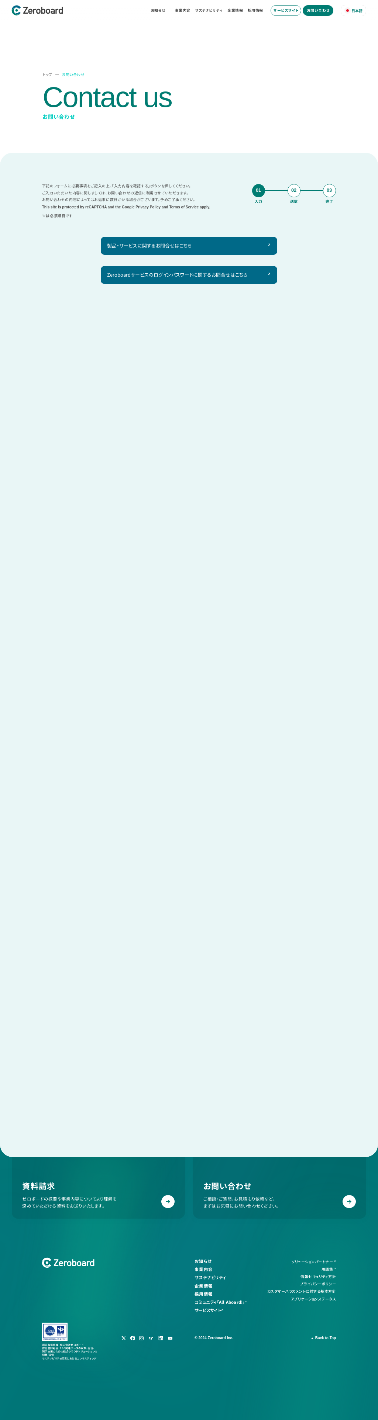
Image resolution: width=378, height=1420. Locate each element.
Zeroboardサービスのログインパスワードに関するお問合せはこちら (177, 274)
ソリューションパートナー (312, 1261)
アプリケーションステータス (313, 1298)
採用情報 (255, 10)
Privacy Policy (148, 207)
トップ (47, 74)
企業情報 (235, 10)
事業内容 (182, 10)
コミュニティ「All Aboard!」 (219, 1302)
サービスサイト (286, 10)
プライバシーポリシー (318, 1284)
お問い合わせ (318, 10)
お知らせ (158, 10)
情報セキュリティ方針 (318, 1276)
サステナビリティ (209, 10)
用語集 (327, 1269)
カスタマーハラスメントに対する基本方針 (301, 1291)
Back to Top (325, 1338)
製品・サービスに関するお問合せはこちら (149, 245)
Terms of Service (184, 207)
